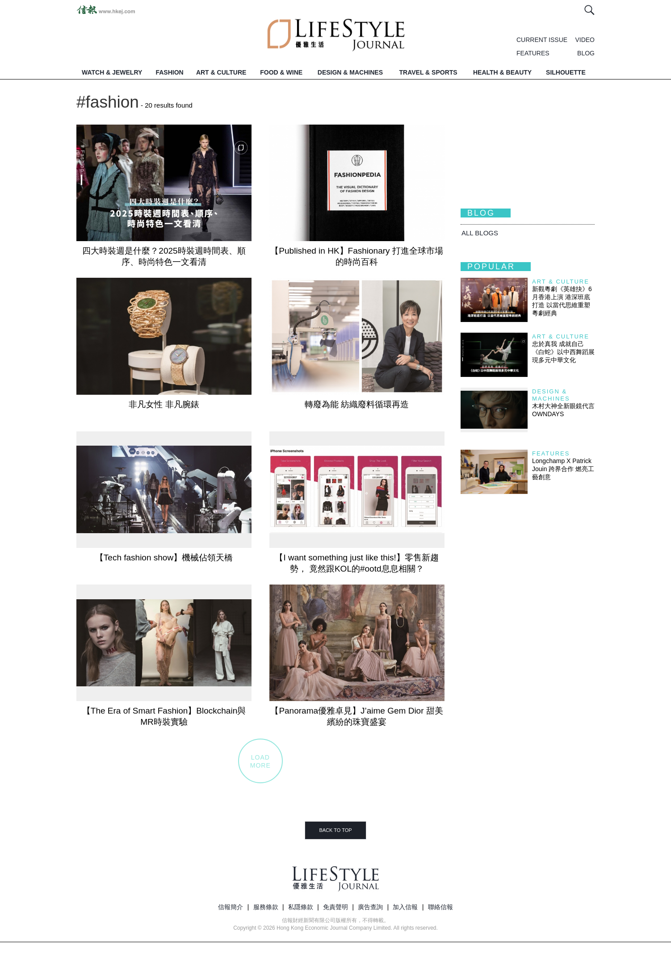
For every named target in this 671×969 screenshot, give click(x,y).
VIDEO (585, 39)
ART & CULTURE (221, 72)
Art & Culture (560, 281)
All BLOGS (479, 233)
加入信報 (405, 907)
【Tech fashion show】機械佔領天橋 (164, 557)
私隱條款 (300, 907)
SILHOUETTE (566, 72)
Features (551, 453)
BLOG (586, 53)
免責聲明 (335, 907)
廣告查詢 (370, 907)
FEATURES (532, 53)
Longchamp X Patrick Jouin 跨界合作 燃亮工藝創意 (563, 468)
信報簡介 (230, 907)
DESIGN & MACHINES (350, 72)
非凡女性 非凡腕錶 (164, 404)
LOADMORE (260, 761)
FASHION (169, 72)
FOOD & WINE (281, 72)
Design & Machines (551, 395)
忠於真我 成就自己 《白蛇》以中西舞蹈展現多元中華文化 (563, 351)
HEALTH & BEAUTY (502, 72)
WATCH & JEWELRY (112, 72)
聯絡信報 (440, 907)
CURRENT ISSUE (541, 39)
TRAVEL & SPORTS (428, 72)
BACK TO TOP (335, 830)
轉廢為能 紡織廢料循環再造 (357, 404)
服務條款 (265, 907)
